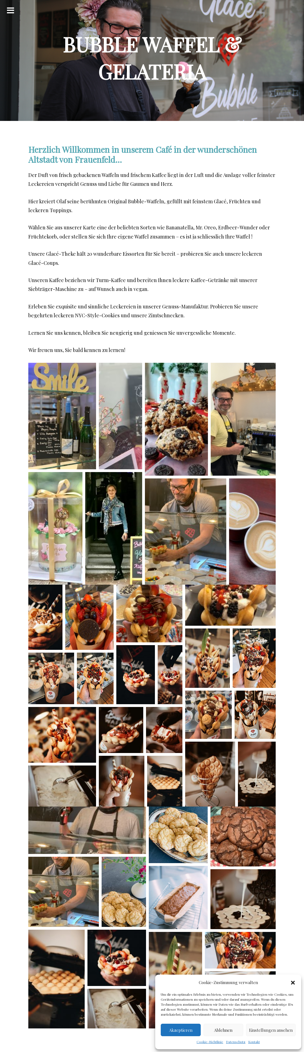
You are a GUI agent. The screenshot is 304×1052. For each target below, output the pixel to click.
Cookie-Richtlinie (210, 1042)
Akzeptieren (180, 1030)
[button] (293, 982)
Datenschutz (235, 1042)
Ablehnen (223, 1030)
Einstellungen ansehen (271, 1030)
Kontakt (254, 1042)
